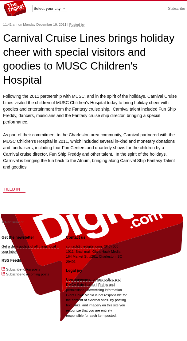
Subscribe (176, 8)
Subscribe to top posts (21, 269)
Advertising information (104, 290)
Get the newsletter (18, 237)
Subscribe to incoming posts (25, 274)
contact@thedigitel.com (84, 246)
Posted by (77, 24)
